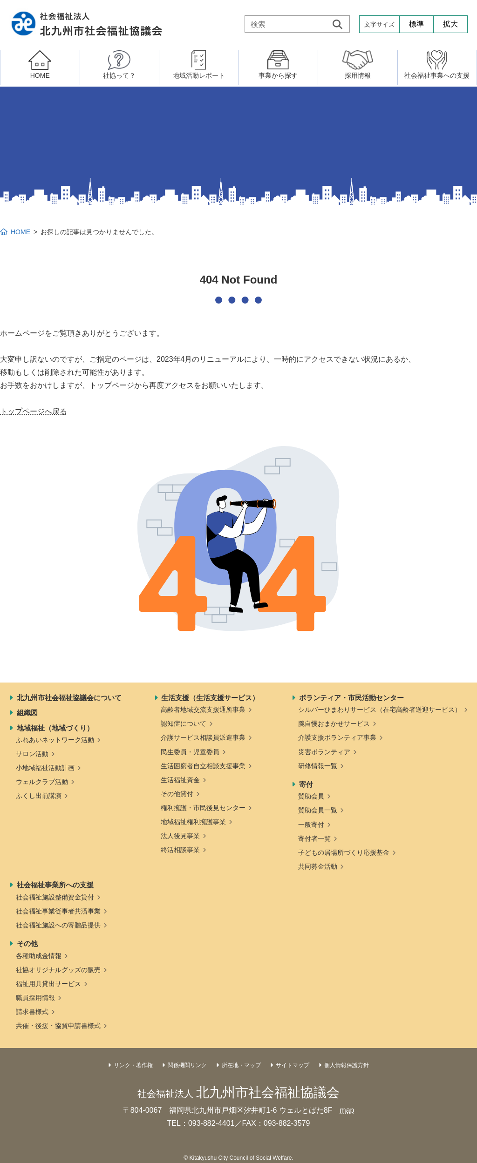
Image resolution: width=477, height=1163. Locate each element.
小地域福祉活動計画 (45, 767)
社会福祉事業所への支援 (55, 885)
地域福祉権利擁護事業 (193, 821)
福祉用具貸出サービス (48, 983)
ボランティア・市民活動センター (351, 698)
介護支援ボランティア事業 (337, 737)
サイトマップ (292, 1065)
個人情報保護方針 (346, 1065)
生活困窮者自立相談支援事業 (203, 766)
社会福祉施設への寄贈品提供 (58, 925)
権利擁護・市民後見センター (203, 807)
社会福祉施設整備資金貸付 (55, 897)
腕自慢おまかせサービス (334, 723)
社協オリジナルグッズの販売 (58, 970)
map (347, 1110)
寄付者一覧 (314, 838)
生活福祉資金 (180, 780)
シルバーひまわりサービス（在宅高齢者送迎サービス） (379, 709)
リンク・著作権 (133, 1065)
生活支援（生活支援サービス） (210, 698)
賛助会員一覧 (317, 810)
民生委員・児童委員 (190, 752)
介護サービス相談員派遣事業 (203, 737)
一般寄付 (311, 824)
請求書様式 (32, 1011)
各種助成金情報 (38, 956)
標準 (416, 24)
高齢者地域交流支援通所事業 (203, 709)
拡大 (450, 24)
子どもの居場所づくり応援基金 (343, 852)
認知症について (183, 723)
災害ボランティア (324, 752)
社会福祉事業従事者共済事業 (58, 911)
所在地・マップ (241, 1065)
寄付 (306, 784)
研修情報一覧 (317, 766)
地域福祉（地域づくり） (55, 728)
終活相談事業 (180, 849)
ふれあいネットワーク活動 (55, 740)
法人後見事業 (180, 835)
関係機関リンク (187, 1065)
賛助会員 (311, 796)
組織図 (27, 713)
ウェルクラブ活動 (42, 781)
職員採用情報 (35, 997)
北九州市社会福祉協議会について (69, 698)
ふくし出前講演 (38, 795)
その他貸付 (177, 794)
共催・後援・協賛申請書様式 (58, 1025)
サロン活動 (32, 753)
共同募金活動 (317, 866)
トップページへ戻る (33, 411)
